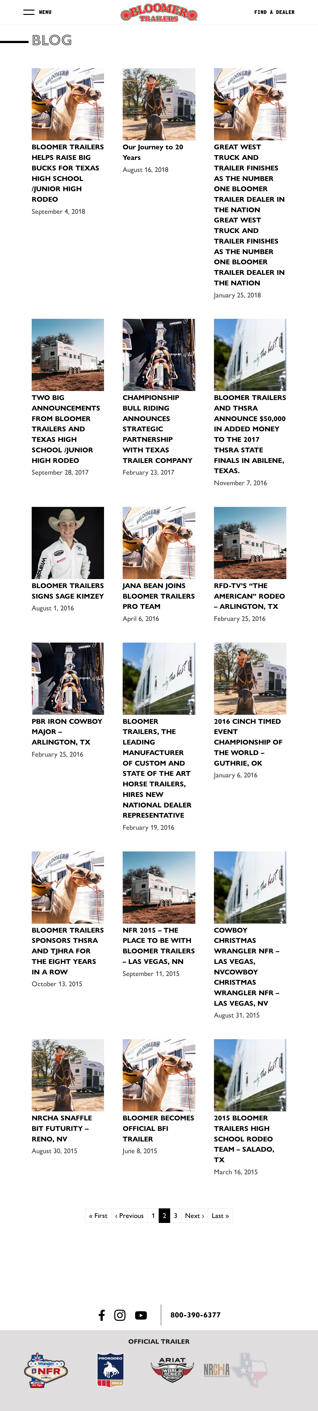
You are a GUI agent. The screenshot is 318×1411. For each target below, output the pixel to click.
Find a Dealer (274, 12)
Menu (45, 12)
